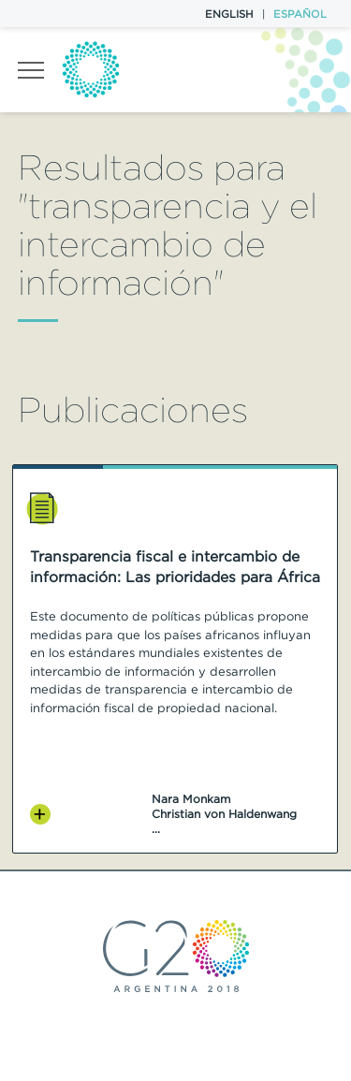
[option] (175, 659)
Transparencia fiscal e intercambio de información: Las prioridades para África (175, 566)
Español (300, 14)
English (229, 14)
